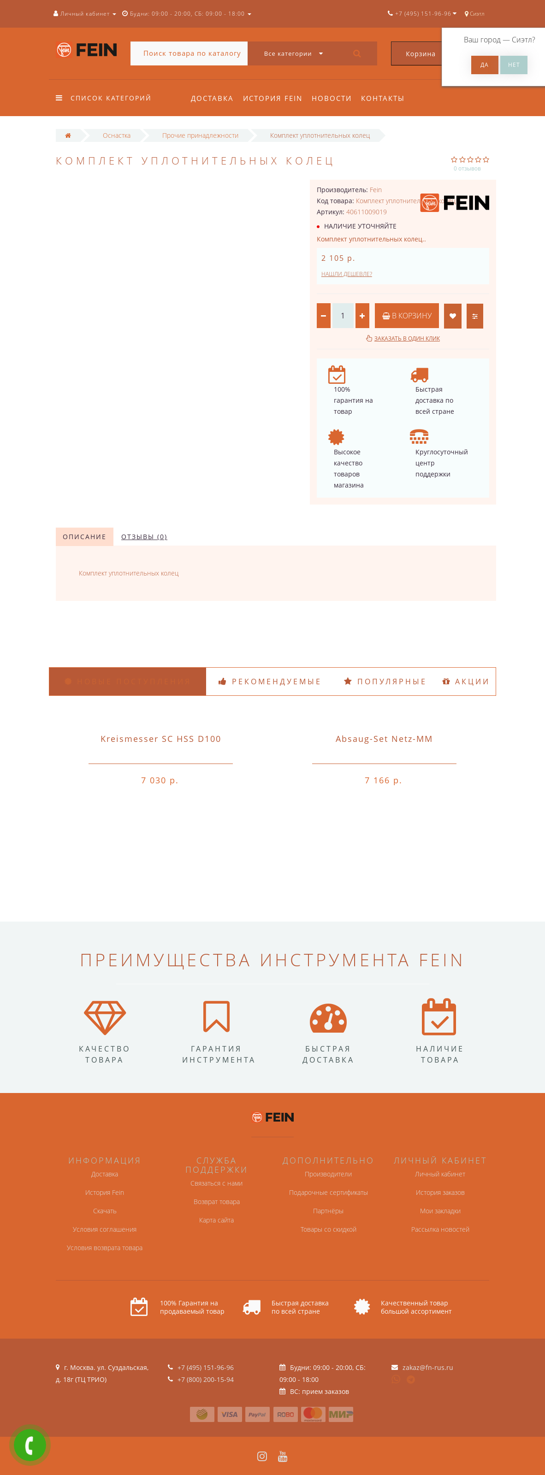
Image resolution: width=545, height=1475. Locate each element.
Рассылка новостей (440, 1229)
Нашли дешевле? (346, 274)
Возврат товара (217, 1201)
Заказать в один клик (407, 338)
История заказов (440, 1192)
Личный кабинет (440, 1173)
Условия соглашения (104, 1229)
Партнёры (328, 1210)
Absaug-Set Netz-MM (384, 738)
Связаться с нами (216, 1183)
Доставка (212, 98)
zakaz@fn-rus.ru (428, 1367)
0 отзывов (467, 168)
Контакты (387, 98)
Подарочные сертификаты (328, 1192)
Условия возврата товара (104, 1247)
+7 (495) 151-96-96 (206, 1367)
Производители (328, 1173)
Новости (334, 98)
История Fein (274, 98)
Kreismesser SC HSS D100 (161, 738)
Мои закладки (440, 1210)
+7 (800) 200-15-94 (206, 1379)
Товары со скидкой (328, 1229)
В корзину (407, 316)
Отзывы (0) (144, 536)
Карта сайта (216, 1220)
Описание (85, 536)
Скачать (105, 1210)
